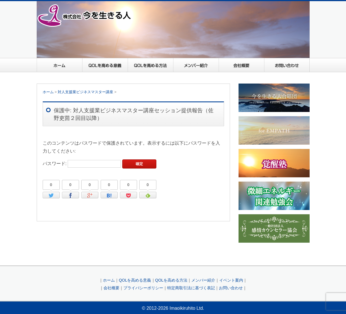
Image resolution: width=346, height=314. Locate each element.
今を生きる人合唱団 (274, 98)
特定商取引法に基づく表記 (191, 288)
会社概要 (241, 65)
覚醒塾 (274, 163)
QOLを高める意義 (105, 65)
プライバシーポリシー (143, 288)
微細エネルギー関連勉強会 (274, 196)
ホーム (59, 65)
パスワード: (82, 163)
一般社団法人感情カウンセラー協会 (274, 228)
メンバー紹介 (196, 65)
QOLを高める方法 (150, 65)
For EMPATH (274, 130)
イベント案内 (231, 280)
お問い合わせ (287, 65)
